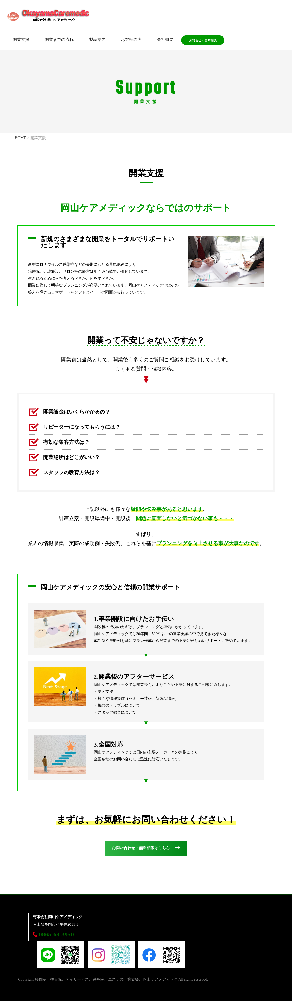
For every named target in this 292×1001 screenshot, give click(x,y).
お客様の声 (131, 40)
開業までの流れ (59, 40)
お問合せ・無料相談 (203, 41)
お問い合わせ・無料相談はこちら (141, 848)
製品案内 (97, 40)
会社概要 (165, 40)
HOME (20, 138)
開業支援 (21, 40)
